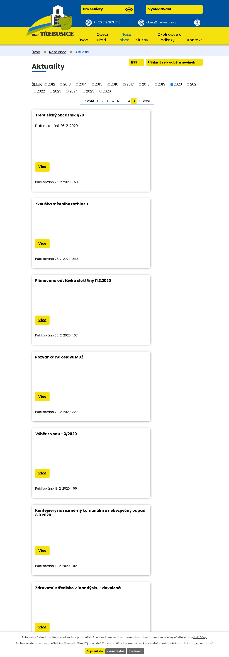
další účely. (200, 637)
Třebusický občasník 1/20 (59, 115)
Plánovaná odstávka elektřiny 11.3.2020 (73, 204)
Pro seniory (108, 9)
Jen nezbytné (115, 651)
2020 (178, 84)
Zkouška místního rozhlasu (148, 115)
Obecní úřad (104, 37)
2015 (98, 84)
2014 (83, 84)
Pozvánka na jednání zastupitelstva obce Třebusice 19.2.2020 (157, 441)
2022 (41, 91)
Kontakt (194, 40)
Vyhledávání (159, 9)
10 (118, 100)
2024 (73, 91)
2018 (146, 84)
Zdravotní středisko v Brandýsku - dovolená (68, 362)
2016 (114, 84)
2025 (90, 91)
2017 (130, 84)
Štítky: (37, 84)
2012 (51, 84)
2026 (107, 91)
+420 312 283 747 (108, 22)
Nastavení (136, 651)
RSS (132, 63)
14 (139, 100)
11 (123, 100)
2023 (57, 91)
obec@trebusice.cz (162, 22)
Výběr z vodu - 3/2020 (56, 282)
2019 (161, 84)
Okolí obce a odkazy (169, 37)
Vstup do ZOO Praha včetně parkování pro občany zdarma (159, 362)
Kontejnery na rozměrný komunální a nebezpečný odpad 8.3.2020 (158, 284)
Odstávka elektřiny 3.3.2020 (62, 438)
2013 (67, 84)
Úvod (83, 40)
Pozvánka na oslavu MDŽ (146, 204)
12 (129, 100)
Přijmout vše (93, 651)
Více (43, 167)
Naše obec (125, 37)
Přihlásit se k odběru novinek (172, 63)
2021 (194, 84)
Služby (142, 40)
